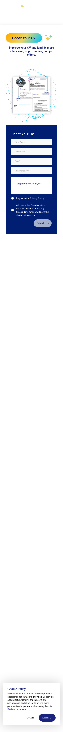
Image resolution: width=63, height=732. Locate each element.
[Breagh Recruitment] (13, 6)
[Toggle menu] (51, 6)
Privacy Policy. (37, 198)
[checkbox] (12, 198)
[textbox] (31, 142)
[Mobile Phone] (31, 170)
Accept (47, 718)
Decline (30, 718)
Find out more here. (16, 709)
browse (20, 187)
